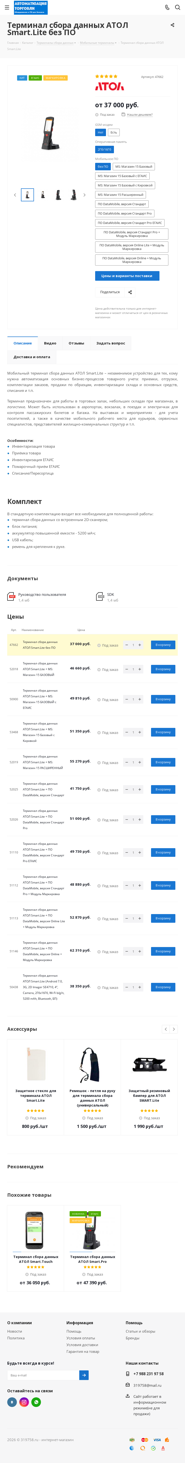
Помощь (73, 1331)
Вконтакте (12, 1402)
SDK (110, 594)
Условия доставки (82, 1344)
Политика (16, 1338)
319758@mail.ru (147, 1385)
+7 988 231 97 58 (148, 1373)
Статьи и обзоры (140, 1331)
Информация (79, 1322)
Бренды (132, 1338)
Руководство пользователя (42, 594)
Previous (15, 194)
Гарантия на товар (82, 1351)
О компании (19, 1322)
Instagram (24, 1402)
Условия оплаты (80, 1338)
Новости (14, 1331)
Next (84, 194)
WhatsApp (36, 1402)
